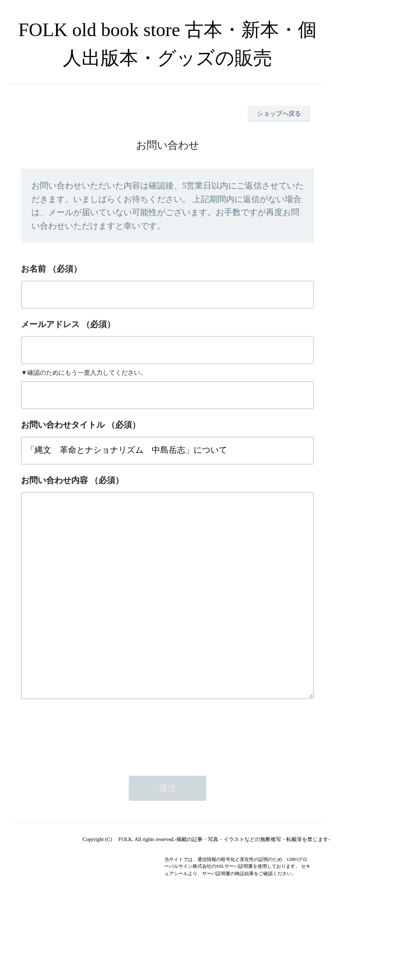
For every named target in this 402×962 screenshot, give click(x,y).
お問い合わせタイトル (63, 424)
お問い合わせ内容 (54, 480)
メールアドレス (50, 324)
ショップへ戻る (279, 113)
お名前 (33, 268)
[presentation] (100, 776)
